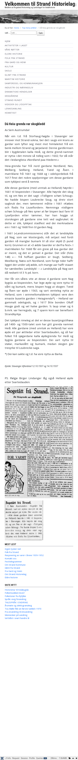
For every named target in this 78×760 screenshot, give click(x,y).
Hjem (7, 41)
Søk (41, 33)
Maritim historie (15, 79)
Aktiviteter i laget (16, 45)
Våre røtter (12, 49)
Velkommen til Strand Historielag (40, 4)
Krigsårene (11, 96)
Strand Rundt (13, 100)
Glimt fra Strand (15, 75)
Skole (8, 70)
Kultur (9, 66)
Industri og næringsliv (19, 87)
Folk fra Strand (15, 58)
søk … (7, 32)
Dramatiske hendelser (18, 91)
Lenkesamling (13, 108)
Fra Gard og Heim (15, 62)
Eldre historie (13, 54)
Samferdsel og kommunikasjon (24, 83)
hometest (11, 112)
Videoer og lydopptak (18, 104)
